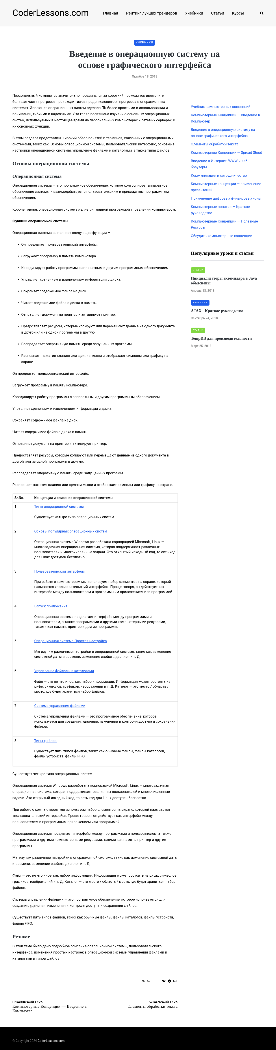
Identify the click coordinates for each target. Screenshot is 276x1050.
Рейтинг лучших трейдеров (151, 13)
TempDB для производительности (221, 338)
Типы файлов (45, 741)
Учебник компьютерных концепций (220, 107)
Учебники (194, 13)
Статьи (217, 13)
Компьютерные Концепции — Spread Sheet (226, 152)
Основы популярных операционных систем (70, 531)
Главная (110, 13)
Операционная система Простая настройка (70, 641)
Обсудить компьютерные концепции (221, 236)
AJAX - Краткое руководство (217, 311)
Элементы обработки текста (215, 144)
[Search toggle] (260, 13)
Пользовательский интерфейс (59, 571)
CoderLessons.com (51, 13)
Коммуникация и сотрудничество (219, 175)
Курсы (238, 13)
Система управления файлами (59, 706)
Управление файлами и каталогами (64, 671)
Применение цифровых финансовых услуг (226, 198)
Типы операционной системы (59, 507)
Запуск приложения (50, 606)
